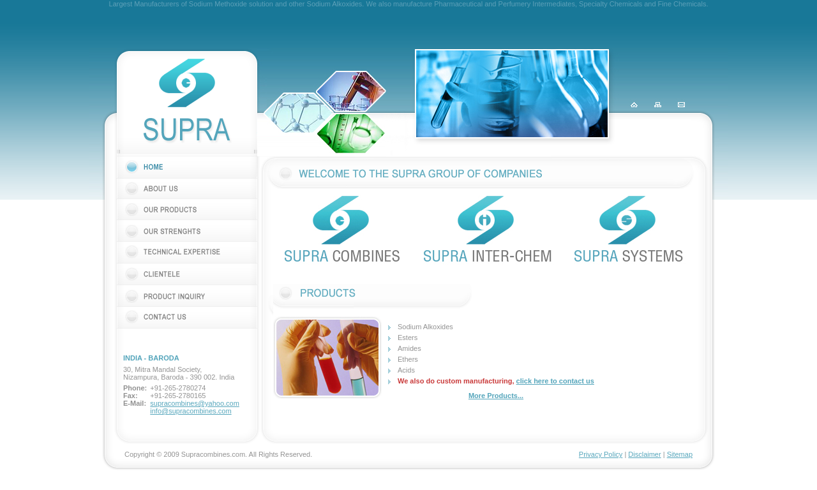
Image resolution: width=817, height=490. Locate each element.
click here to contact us (555, 381)
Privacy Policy (600, 454)
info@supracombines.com (190, 411)
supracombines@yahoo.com (194, 403)
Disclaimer (644, 454)
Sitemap (680, 454)
